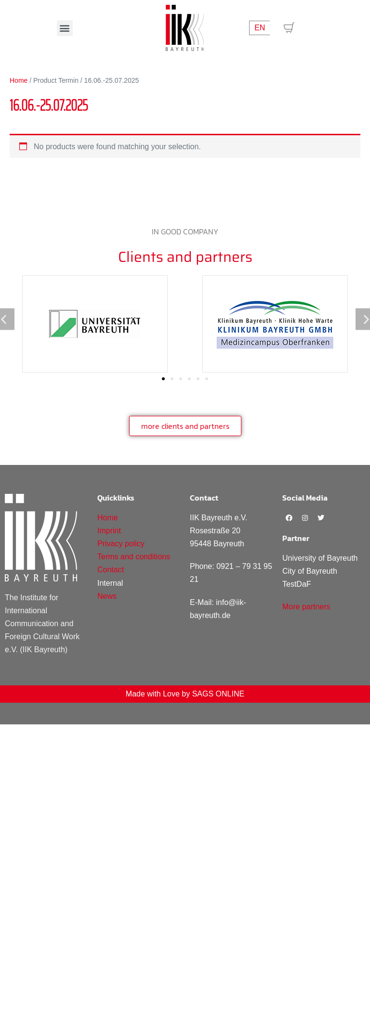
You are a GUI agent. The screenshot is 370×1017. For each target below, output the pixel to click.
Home (18, 80)
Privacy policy (121, 544)
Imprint (109, 531)
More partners (306, 607)
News (107, 596)
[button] (65, 28)
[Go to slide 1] (163, 378)
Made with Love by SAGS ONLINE (185, 694)
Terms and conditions (133, 557)
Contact (110, 570)
